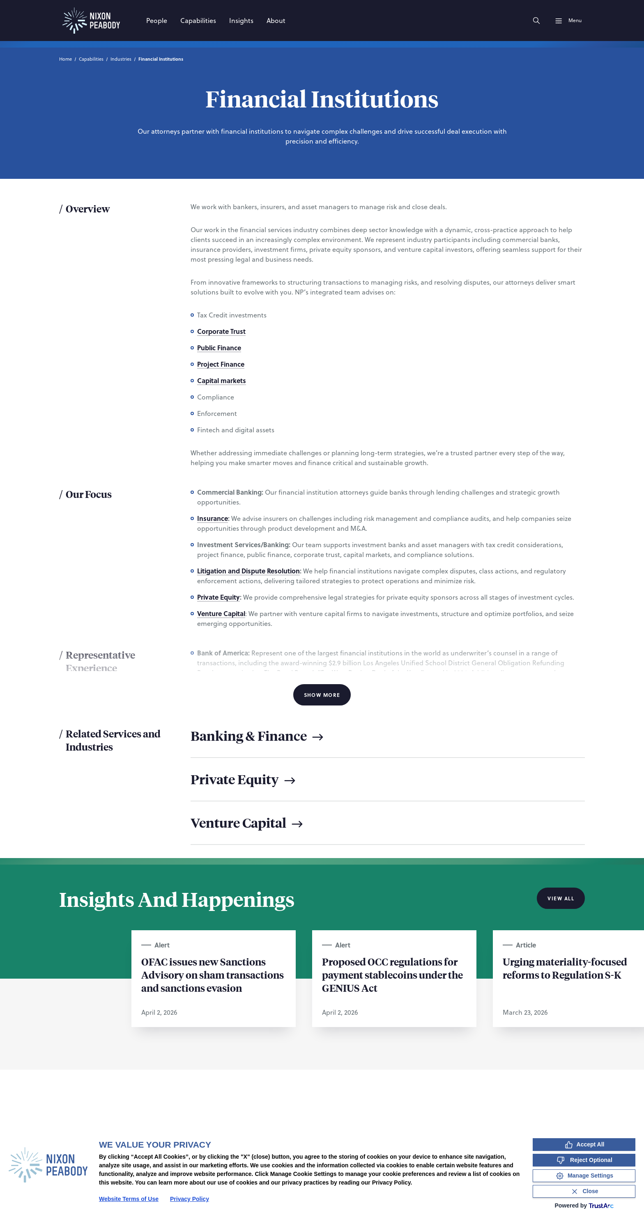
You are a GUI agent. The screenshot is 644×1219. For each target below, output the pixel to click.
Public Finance (219, 347)
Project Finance (220, 364)
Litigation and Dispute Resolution (248, 570)
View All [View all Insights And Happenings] (560, 898)
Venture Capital (221, 613)
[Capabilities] (198, 20)
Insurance (212, 518)
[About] (276, 20)
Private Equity (218, 597)
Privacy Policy (189, 1199)
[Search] (536, 20)
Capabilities (91, 59)
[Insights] (241, 20)
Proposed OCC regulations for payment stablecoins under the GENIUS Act (392, 974)
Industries (120, 59)
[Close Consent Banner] (584, 1191)
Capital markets (221, 380)
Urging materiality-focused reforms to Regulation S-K (565, 968)
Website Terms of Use (129, 1199)
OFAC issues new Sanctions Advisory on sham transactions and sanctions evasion (212, 974)
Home (65, 59)
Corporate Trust (221, 331)
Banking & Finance (258, 736)
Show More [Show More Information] (322, 695)
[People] (157, 20)
